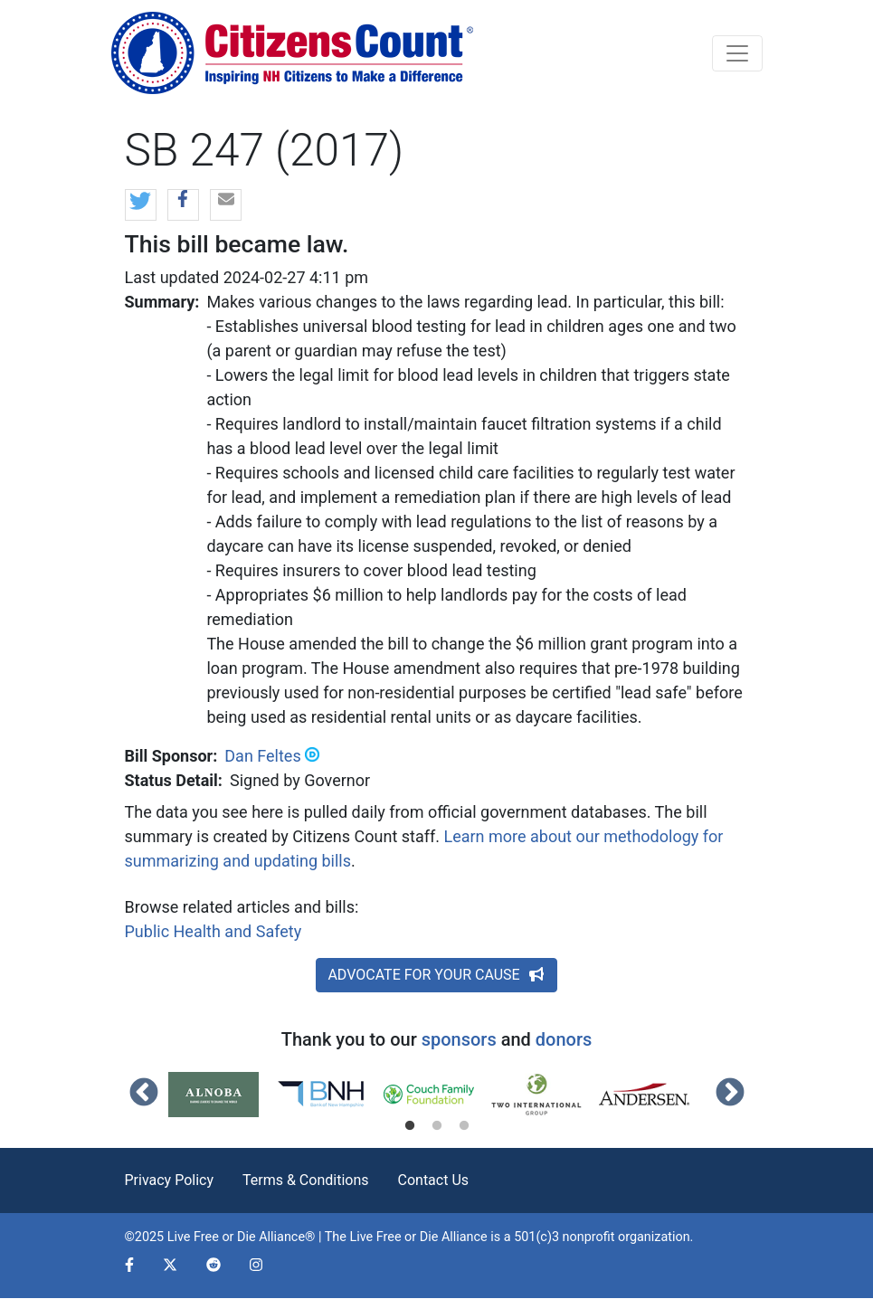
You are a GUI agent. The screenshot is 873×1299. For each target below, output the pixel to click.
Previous (144, 1094)
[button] (141, 206)
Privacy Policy (169, 1180)
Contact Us (434, 1180)
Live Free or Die (393, 1237)
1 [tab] (410, 1126)
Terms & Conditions (305, 1180)
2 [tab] (437, 1126)
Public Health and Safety (213, 931)
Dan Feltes (262, 755)
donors (564, 1039)
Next (730, 1094)
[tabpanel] (222, 1094)
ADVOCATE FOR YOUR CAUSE (436, 974)
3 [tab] (464, 1126)
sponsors (459, 1039)
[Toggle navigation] (737, 53)
